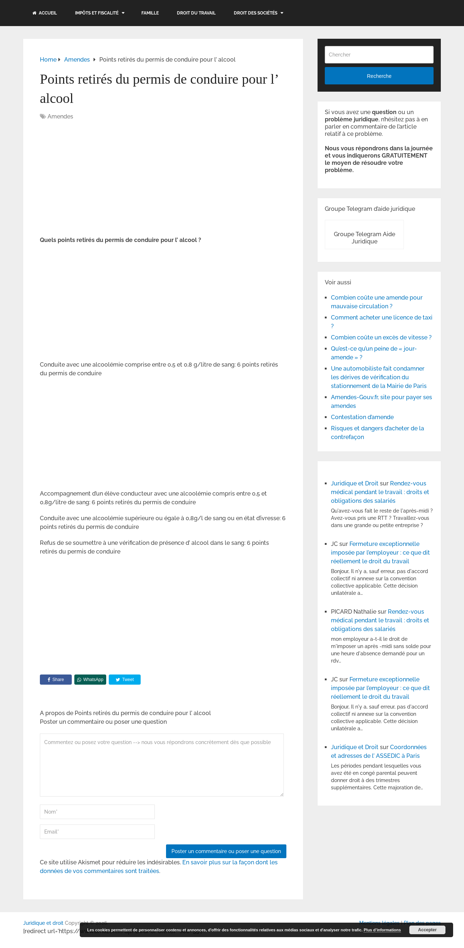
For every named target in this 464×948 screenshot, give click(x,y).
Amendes (60, 116)
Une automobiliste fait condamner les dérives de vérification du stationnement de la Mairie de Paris (379, 377)
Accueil (44, 13)
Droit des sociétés (255, 13)
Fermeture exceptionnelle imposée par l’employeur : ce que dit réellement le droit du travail (380, 552)
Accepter (427, 929)
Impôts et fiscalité (97, 13)
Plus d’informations (382, 930)
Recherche (379, 76)
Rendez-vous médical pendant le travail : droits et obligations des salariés (380, 492)
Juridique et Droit (354, 483)
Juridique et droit (43, 923)
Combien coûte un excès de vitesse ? (381, 337)
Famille (150, 13)
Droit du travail (196, 13)
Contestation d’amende (362, 417)
